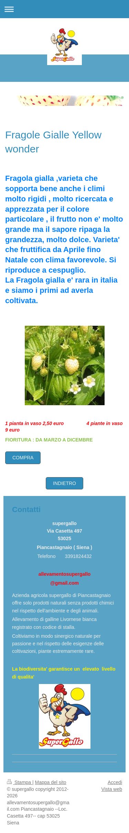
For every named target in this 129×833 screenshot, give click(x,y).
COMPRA (22, 457)
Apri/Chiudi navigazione (64, 9)
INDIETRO (64, 483)
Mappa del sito (50, 782)
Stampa (19, 782)
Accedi (115, 782)
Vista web (111, 789)
